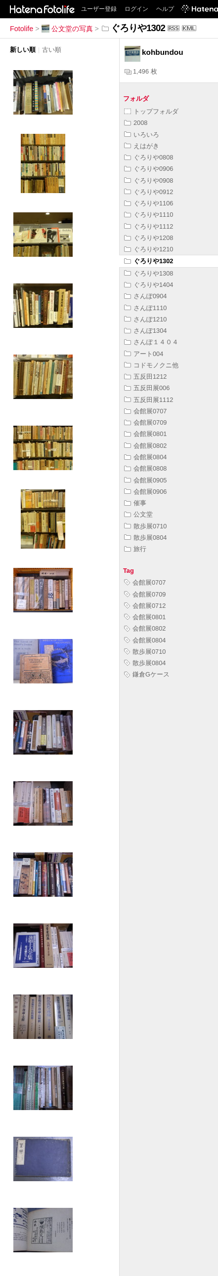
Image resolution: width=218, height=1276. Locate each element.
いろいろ (141, 134)
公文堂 (138, 514)
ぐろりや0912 (148, 192)
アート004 (143, 354)
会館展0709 (145, 422)
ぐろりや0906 (148, 168)
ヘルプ (165, 8)
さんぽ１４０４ (151, 342)
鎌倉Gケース (147, 674)
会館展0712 (145, 605)
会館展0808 (145, 468)
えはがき (141, 146)
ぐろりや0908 (148, 180)
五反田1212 (145, 376)
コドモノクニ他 (151, 365)
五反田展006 (147, 388)
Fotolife (21, 29)
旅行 (135, 549)
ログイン (136, 8)
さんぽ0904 (145, 296)
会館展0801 (145, 434)
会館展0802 (145, 445)
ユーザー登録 (99, 8)
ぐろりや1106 (148, 203)
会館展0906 (145, 491)
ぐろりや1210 (148, 249)
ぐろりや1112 (148, 226)
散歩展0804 (145, 537)
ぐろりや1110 (148, 214)
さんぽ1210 (145, 319)
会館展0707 (145, 411)
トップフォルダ (151, 111)
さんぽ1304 (145, 330)
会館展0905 (145, 480)
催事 (135, 503)
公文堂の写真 (67, 29)
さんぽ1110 (145, 308)
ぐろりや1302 (148, 261)
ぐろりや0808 (148, 157)
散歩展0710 (145, 526)
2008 (135, 122)
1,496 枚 (141, 71)
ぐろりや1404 (148, 284)
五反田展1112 (148, 399)
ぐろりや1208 (148, 237)
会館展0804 (145, 457)
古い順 (51, 49)
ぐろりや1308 (148, 273)
